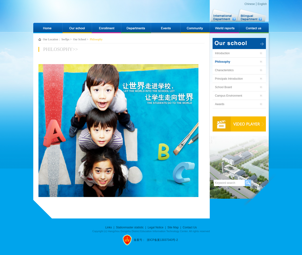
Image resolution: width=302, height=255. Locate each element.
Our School (79, 39)
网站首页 (47, 26)
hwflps (65, 39)
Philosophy (96, 39)
